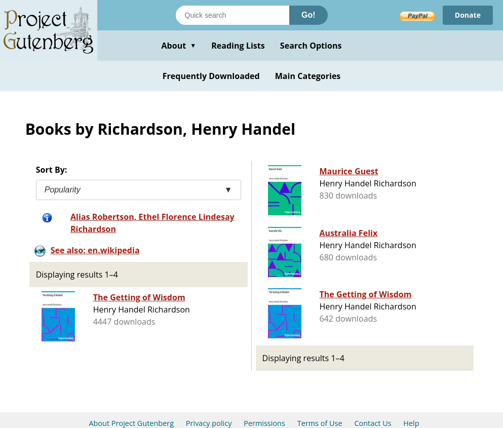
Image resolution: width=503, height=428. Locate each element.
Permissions (264, 423)
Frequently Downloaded (211, 76)
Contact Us (372, 423)
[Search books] (232, 15)
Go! (308, 15)
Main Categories (308, 76)
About (178, 46)
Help (411, 423)
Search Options (311, 45)
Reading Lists (238, 45)
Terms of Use (319, 423)
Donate (468, 15)
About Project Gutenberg (131, 423)
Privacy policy (209, 423)
